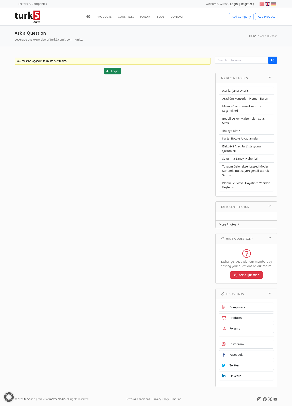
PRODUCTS (104, 16)
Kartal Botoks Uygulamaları (241, 138)
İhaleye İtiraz (231, 131)
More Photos (229, 224)
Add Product (266, 16)
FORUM (145, 16)
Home (252, 36)
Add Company (241, 16)
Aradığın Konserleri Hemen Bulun (245, 98)
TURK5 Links (246, 294)
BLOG (160, 16)
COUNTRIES (126, 16)
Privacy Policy (160, 399)
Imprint (176, 399)
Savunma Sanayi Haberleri (240, 158)
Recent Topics (246, 78)
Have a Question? (246, 238)
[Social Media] (259, 399)
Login (112, 71)
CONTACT (177, 16)
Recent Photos (246, 207)
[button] (9, 397)
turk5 (27, 399)
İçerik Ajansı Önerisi (235, 90)
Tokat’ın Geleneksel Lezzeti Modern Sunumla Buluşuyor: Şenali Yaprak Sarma (246, 170)
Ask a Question (246, 275)
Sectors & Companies (32, 4)
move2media (57, 399)
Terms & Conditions (138, 399)
